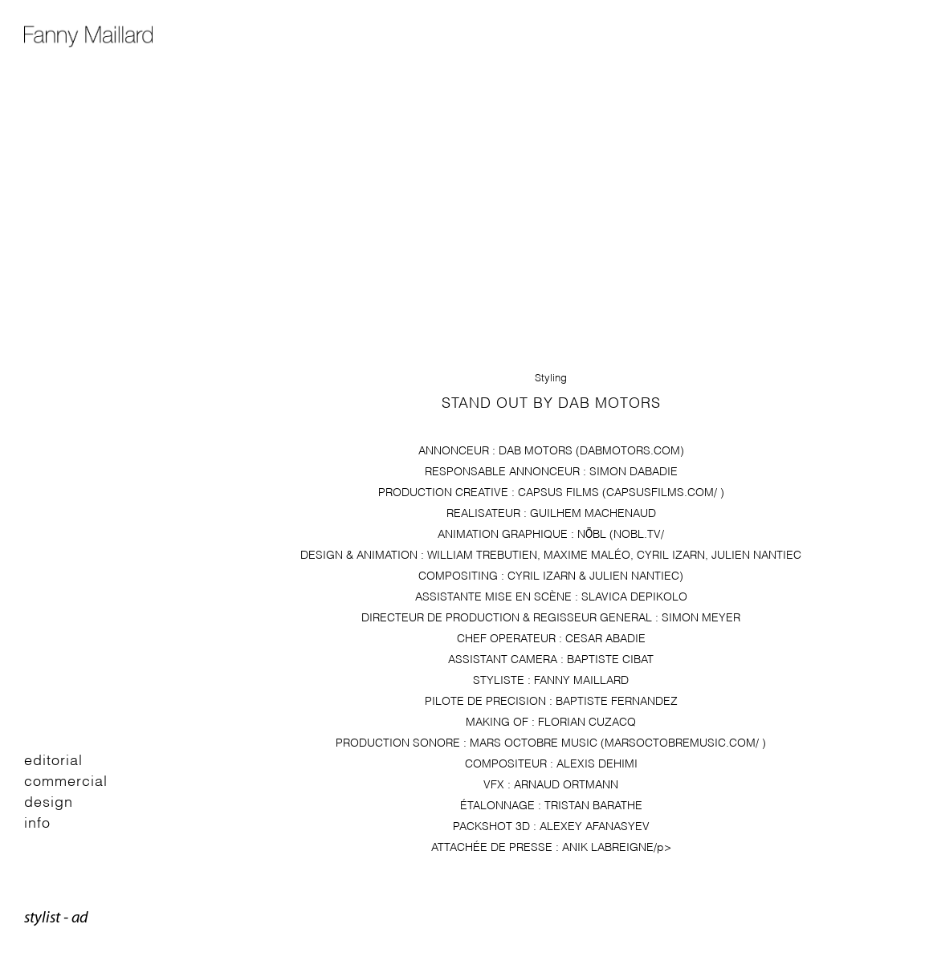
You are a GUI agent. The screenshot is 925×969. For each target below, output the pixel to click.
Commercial (66, 779)
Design (48, 800)
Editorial (53, 758)
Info (37, 820)
